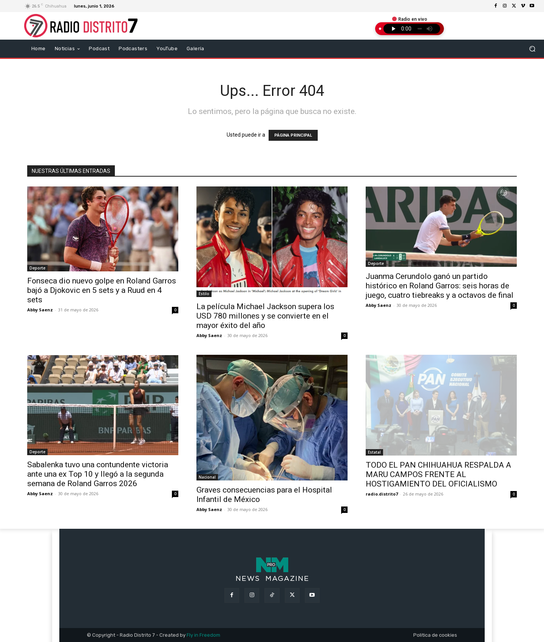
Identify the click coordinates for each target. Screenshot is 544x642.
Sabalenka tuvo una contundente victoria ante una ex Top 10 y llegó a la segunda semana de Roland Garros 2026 (97, 474)
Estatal (374, 452)
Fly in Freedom (203, 635)
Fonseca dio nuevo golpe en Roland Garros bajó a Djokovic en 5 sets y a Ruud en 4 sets (101, 290)
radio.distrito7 (382, 494)
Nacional (207, 477)
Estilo (204, 293)
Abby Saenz (40, 310)
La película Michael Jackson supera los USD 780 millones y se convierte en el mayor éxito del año (265, 316)
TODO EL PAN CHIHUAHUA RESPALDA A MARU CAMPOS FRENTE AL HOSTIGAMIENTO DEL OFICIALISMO (438, 474)
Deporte (37, 268)
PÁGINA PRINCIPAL (293, 135)
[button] (532, 48)
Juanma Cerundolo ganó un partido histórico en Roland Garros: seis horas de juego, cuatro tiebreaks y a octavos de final (439, 286)
